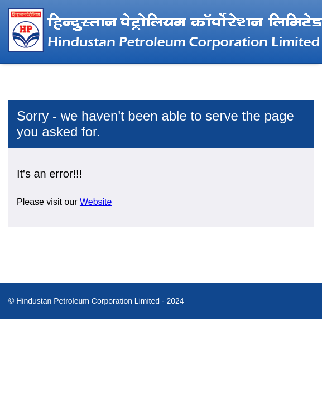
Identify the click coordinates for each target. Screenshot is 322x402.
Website (96, 202)
